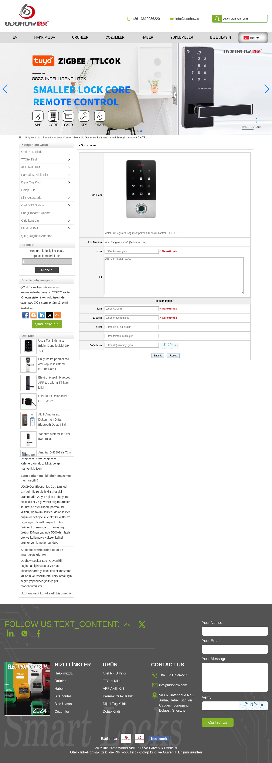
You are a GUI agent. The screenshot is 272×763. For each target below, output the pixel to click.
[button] (131, 131)
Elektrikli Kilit (29, 228)
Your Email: (211, 641)
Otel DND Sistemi (33, 205)
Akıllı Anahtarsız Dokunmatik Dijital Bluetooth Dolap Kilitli (52, 422)
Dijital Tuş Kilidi (31, 182)
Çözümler (115, 37)
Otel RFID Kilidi (31, 151)
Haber (147, 37)
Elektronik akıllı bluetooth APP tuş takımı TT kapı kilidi (54, 385)
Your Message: (214, 659)
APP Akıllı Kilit (30, 167)
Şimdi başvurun (46, 324)
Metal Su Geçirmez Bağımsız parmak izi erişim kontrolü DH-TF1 (141, 233)
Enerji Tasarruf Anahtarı (36, 213)
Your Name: (212, 623)
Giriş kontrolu (32, 137)
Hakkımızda (44, 37)
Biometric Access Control (57, 137)
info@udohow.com (189, 19)
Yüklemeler (181, 37)
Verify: (207, 697)
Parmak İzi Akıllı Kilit (34, 174)
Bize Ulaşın (220, 37)
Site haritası (63, 696)
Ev (15, 37)
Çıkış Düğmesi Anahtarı (36, 236)
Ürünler (80, 37)
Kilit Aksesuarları (32, 197)
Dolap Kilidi (28, 190)
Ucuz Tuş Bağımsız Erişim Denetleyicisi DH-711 (54, 348)
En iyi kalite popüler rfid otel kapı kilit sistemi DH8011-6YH (53, 366)
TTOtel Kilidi (29, 159)
